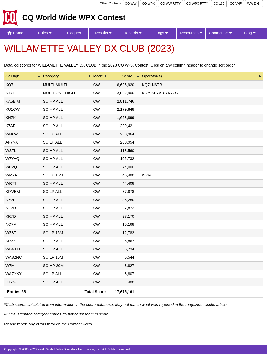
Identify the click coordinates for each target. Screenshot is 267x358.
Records (132, 33)
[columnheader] (23, 76)
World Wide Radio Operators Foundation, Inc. (69, 349)
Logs (162, 33)
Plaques (74, 33)
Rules (44, 33)
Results (103, 33)
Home (15, 33)
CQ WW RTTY (170, 3)
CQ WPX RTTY (197, 3)
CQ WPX (148, 3)
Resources (191, 33)
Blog (249, 33)
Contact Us (220, 33)
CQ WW (130, 3)
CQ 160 (219, 3)
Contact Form (80, 324)
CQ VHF (236, 3)
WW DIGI (253, 3)
